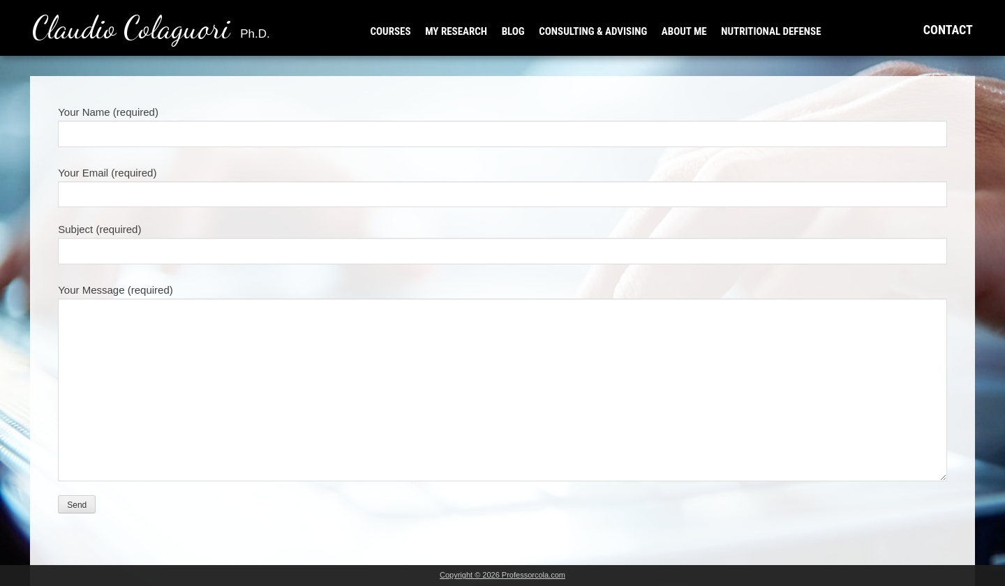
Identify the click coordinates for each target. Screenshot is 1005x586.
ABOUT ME (684, 31)
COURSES (391, 31)
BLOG (513, 31)
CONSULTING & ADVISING (593, 31)
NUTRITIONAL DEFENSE (771, 31)
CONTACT (948, 29)
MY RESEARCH (456, 31)
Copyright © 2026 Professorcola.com (502, 575)
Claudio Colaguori (151, 28)
